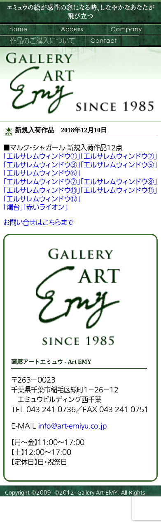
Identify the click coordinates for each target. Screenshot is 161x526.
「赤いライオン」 (45, 207)
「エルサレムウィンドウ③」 (41, 165)
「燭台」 (13, 207)
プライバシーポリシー (29, 515)
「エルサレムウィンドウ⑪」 (118, 191)
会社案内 (125, 29)
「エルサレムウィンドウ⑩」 (41, 191)
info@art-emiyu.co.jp (72, 426)
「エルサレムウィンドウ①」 (41, 156)
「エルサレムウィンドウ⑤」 (118, 165)
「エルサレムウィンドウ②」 (118, 156)
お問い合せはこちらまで (38, 223)
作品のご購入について (42, 41)
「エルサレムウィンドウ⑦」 (41, 182)
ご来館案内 (72, 29)
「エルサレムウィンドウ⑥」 (41, 173)
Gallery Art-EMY (97, 492)
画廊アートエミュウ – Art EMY (18, 29)
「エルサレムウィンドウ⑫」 (41, 199)
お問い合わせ (103, 41)
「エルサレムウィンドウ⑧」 (118, 182)
